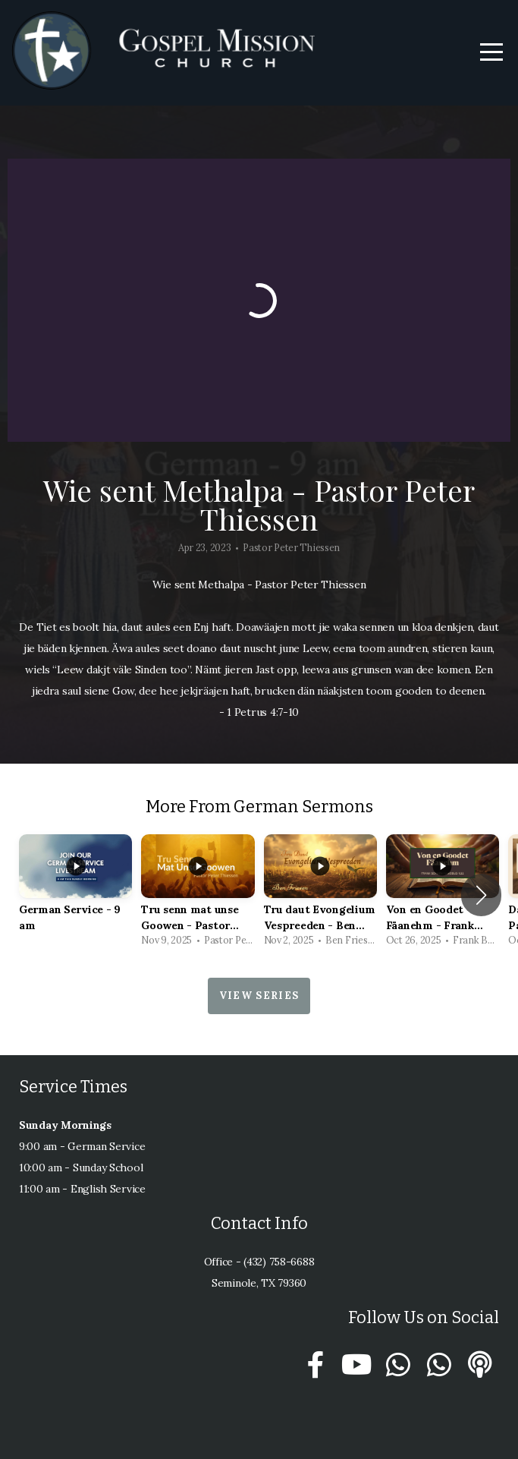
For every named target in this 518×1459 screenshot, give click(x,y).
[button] (481, 895)
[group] (75, 894)
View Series (259, 995)
